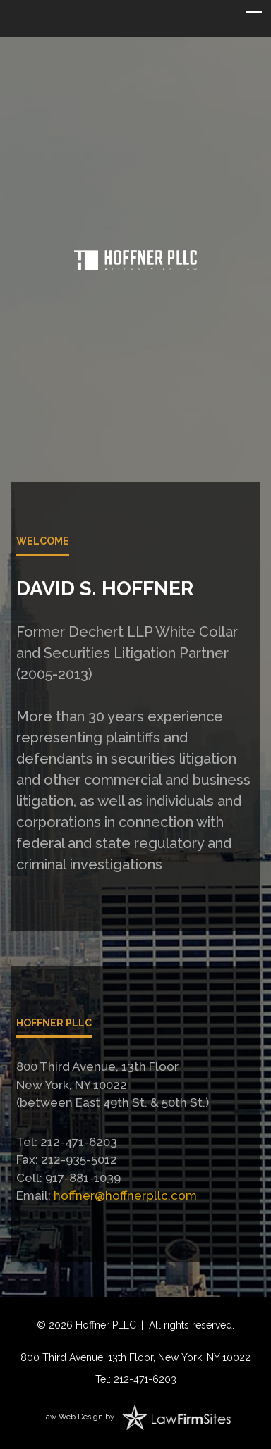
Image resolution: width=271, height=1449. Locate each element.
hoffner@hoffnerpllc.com (125, 1195)
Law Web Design (72, 1417)
